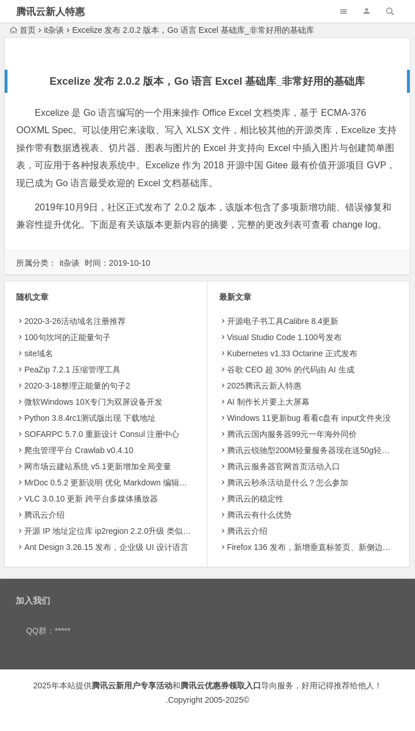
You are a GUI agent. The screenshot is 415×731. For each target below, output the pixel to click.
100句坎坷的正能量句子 (67, 337)
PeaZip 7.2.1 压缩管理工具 (72, 369)
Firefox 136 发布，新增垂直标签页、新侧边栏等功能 (321, 547)
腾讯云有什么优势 (259, 514)
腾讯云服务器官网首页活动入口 (283, 466)
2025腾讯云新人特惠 (264, 385)
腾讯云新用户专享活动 (132, 685)
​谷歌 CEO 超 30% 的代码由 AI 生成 (290, 369)
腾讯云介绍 (44, 514)
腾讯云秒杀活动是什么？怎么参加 (287, 482)
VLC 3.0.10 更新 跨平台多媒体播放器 (91, 498)
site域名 (38, 353)
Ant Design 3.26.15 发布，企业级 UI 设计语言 (106, 547)
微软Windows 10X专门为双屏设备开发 (93, 401)
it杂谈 (54, 30)
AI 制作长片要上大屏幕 (268, 401)
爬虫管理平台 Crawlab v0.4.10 (78, 450)
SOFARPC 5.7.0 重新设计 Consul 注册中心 (101, 434)
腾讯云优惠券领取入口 (220, 685)
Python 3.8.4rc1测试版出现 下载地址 (90, 418)
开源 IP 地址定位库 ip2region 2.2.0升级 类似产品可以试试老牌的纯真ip (151, 531)
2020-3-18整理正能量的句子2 (77, 385)
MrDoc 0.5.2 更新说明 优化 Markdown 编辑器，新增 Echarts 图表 (141, 482)
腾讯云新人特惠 (50, 11)
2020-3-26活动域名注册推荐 (75, 321)
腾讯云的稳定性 (255, 498)
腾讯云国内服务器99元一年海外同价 (292, 434)
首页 (23, 30)
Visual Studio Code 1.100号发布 (284, 337)
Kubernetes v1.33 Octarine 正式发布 (292, 353)
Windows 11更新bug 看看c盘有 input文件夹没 (309, 418)
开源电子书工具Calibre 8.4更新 (283, 321)
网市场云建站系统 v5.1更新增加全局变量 (97, 466)
